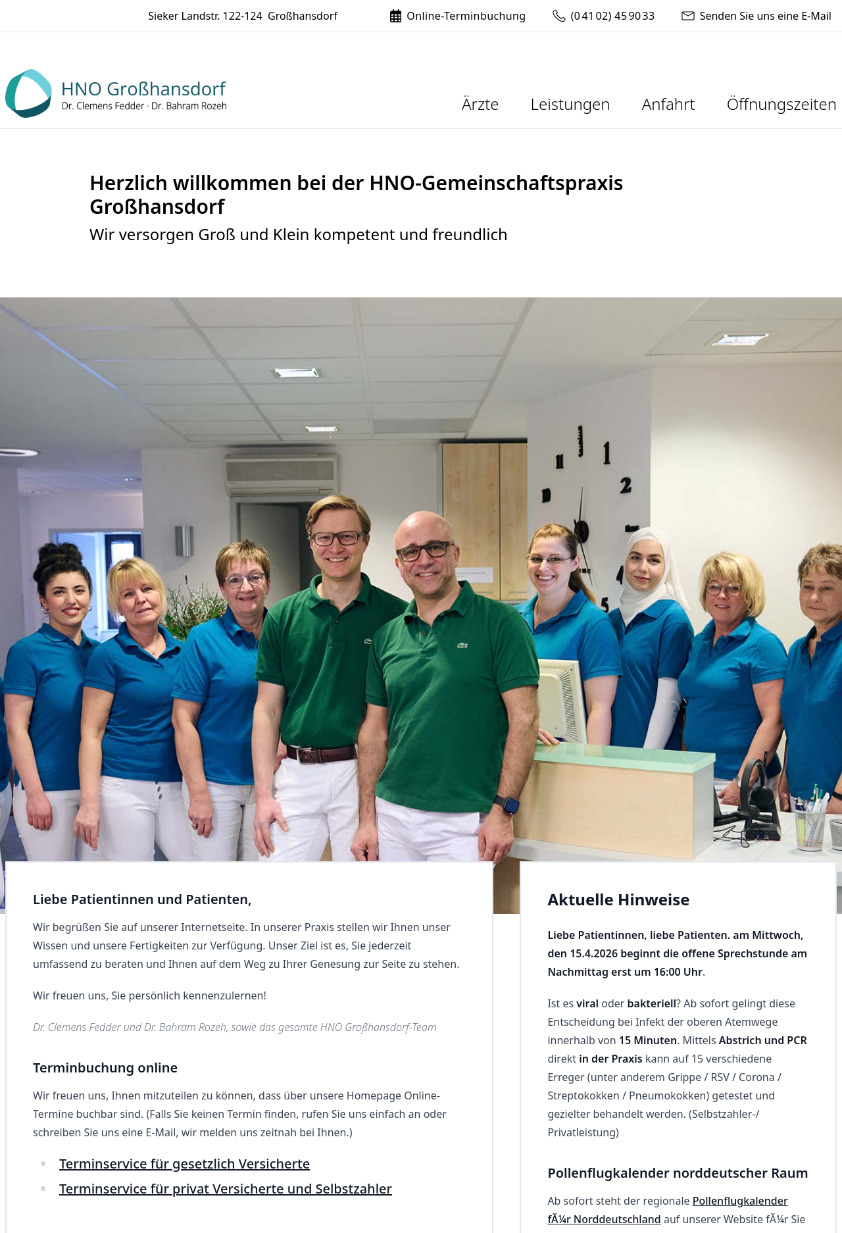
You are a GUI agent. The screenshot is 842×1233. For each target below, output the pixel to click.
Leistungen (570, 103)
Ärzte (480, 103)
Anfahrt (668, 103)
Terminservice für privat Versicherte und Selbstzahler (225, 1188)
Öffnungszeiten (782, 103)
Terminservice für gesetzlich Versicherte (184, 1163)
